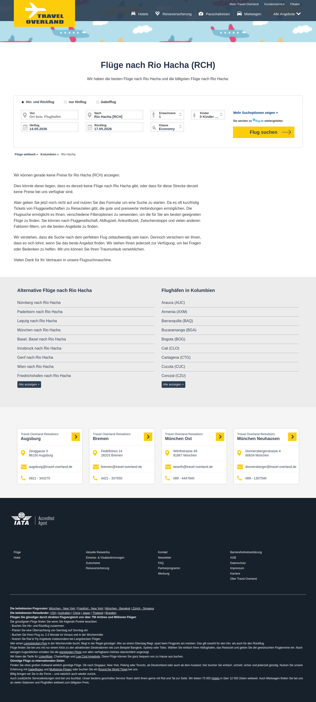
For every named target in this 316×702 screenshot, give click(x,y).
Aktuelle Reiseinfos (98, 552)
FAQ (161, 563)
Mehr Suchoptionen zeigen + (255, 113)
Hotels (139, 14)
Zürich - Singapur (143, 608)
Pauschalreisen (214, 14)
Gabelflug (108, 102)
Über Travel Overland (243, 578)
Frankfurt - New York (90, 608)
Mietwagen (249, 14)
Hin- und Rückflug (40, 102)
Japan (86, 613)
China (76, 613)
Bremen (122, 436)
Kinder (204, 113)
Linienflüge (45, 656)
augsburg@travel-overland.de (46, 467)
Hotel (17, 557)
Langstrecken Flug (35, 643)
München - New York (62, 608)
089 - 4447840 (179, 478)
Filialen (295, 4)
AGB (233, 557)
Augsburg (50, 436)
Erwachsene (167, 113)
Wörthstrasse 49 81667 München (181, 453)
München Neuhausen (267, 436)
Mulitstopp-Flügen (60, 669)
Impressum (237, 568)
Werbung (163, 573)
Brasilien (111, 613)
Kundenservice (274, 4)
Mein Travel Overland (244, 4)
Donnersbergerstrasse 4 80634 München (259, 453)
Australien (64, 613)
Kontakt (163, 552)
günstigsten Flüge (70, 652)
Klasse (163, 125)
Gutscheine (93, 563)
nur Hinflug (77, 102)
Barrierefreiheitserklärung (246, 552)
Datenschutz (238, 563)
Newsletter (164, 557)
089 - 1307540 (252, 478)
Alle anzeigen (28, 384)
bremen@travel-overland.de (117, 467)
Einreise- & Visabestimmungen (105, 557)
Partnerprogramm (169, 568)
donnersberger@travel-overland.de (266, 467)
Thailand (97, 613)
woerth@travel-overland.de (189, 467)
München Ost (195, 436)
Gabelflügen (35, 669)
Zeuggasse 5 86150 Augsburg (37, 453)
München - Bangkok (117, 608)
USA (53, 613)
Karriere (235, 573)
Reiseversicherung (173, 14)
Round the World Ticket (113, 669)
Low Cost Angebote (88, 656)
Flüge (17, 552)
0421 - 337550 (107, 478)
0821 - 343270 (35, 478)
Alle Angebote (287, 14)
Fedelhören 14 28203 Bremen (108, 453)
